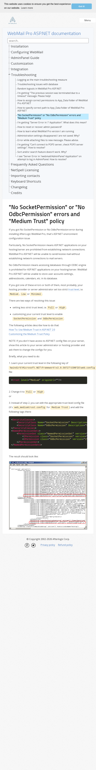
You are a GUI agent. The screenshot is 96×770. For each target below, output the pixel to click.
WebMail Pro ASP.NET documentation (44, 33)
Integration (19, 69)
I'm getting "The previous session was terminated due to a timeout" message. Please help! (48, 94)
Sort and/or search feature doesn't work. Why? (42, 151)
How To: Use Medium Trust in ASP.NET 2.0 (32, 329)
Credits (16, 193)
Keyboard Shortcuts (26, 181)
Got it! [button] (82, 6)
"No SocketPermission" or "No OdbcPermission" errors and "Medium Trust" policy (49, 117)
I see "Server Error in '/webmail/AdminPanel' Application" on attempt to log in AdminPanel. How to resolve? (49, 158)
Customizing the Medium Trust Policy (29, 334)
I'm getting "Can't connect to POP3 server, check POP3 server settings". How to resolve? (50, 146)
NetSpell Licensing (25, 170)
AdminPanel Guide (25, 58)
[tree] (48, 120)
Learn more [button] (27, 8)
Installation (19, 46)
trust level (73, 289)
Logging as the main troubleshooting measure (42, 79)
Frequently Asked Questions (32, 164)
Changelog (19, 187)
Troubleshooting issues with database (37, 84)
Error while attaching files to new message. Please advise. (48, 140)
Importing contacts (25, 176)
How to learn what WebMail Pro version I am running (45, 131)
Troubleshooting (23, 75)
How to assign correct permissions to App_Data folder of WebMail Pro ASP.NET (52, 102)
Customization (22, 63)
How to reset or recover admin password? (39, 126)
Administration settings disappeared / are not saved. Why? (48, 135)
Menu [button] (87, 20)
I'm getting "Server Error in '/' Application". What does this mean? (52, 122)
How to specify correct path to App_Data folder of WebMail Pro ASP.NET (50, 109)
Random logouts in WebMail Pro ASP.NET (39, 88)
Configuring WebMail (27, 52)
